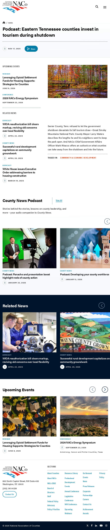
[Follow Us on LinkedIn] (96, 525)
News (10, 22)
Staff (49, 496)
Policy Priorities (53, 509)
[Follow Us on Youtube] (101, 525)
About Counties (53, 473)
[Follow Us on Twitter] (88, 525)
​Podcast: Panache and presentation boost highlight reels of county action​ (26, 275)
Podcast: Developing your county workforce (84, 274)
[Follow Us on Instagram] (106, 525)
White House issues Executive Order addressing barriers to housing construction (19, 172)
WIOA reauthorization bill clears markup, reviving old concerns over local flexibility (21, 127)
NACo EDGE (51, 483)
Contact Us (9, 494)
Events (67, 486)
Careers (86, 499)
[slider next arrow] (105, 389)
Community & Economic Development (78, 157)
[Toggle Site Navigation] (104, 7)
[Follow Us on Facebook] (91, 525)
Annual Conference (72, 491)
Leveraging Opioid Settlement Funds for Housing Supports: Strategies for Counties (20, 80)
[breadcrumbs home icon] (4, 22)
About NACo (51, 478)
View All (59, 200)
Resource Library (71, 473)
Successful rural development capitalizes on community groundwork (19, 150)
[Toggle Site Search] (96, 7)
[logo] (15, 12)
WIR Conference (71, 504)
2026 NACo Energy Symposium (20, 98)
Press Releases (88, 486)
